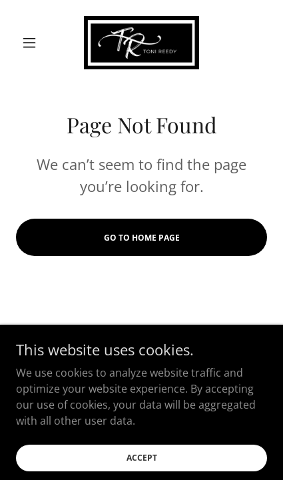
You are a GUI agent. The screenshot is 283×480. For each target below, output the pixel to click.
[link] (142, 42)
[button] (35, 42)
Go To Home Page (142, 237)
